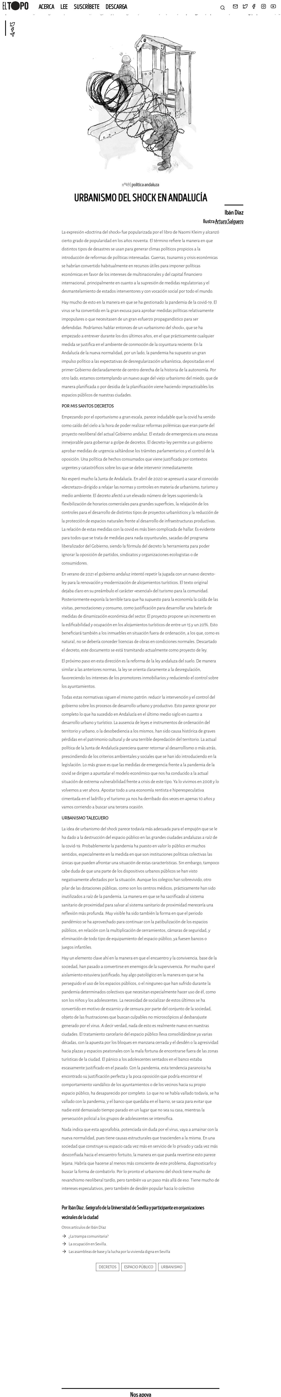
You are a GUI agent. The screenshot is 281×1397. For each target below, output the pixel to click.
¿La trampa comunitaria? (89, 1236)
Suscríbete (86, 7)
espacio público (138, 1267)
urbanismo (172, 1267)
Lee (64, 7)
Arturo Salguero (229, 221)
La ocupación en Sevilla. (88, 1244)
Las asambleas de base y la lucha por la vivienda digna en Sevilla (119, 1251)
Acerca (46, 7)
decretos (107, 1267)
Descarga (116, 7)
